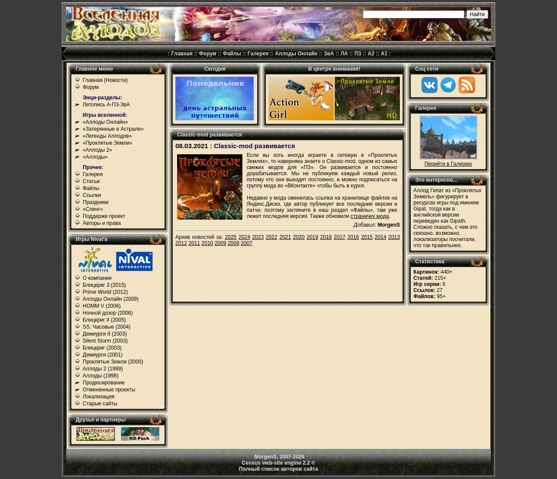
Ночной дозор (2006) (108, 313)
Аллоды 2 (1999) (103, 369)
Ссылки (92, 195)
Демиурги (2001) (102, 355)
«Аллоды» (95, 157)
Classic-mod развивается (254, 145)
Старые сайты (100, 404)
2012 (181, 243)
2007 (246, 243)
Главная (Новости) (105, 80)
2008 (233, 243)
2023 (258, 237)
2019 (313, 237)
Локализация (98, 397)
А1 (384, 54)
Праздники (95, 202)
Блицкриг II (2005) (104, 320)
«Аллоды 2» (97, 150)
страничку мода (370, 216)
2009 (220, 243)
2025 (231, 237)
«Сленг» (93, 209)
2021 (285, 237)
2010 (207, 243)
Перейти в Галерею (448, 164)
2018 (326, 237)
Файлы (232, 54)
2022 (272, 237)
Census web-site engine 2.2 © (278, 463)
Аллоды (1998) (100, 376)
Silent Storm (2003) (105, 341)
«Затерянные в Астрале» (113, 129)
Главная (182, 54)
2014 (380, 237)
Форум (207, 54)
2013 (394, 237)
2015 (367, 237)
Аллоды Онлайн (296, 54)
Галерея (258, 54)
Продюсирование (104, 383)
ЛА (344, 54)
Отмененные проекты (109, 390)
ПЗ (357, 54)
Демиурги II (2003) (105, 334)
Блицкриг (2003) (102, 348)
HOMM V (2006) (102, 306)
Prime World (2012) (105, 292)
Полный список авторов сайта (278, 469)
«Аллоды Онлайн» (105, 122)
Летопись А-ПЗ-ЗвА (106, 105)
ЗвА (329, 54)
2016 (353, 237)
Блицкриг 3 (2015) (104, 285)
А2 (371, 54)
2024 (244, 237)
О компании (97, 278)
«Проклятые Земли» (107, 143)
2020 (299, 237)
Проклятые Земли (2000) (113, 362)
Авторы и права (102, 223)
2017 (340, 237)
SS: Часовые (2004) (107, 327)
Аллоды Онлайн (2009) (111, 299)
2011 (194, 243)
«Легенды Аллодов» (107, 136)
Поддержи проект (104, 216)
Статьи (91, 181)
